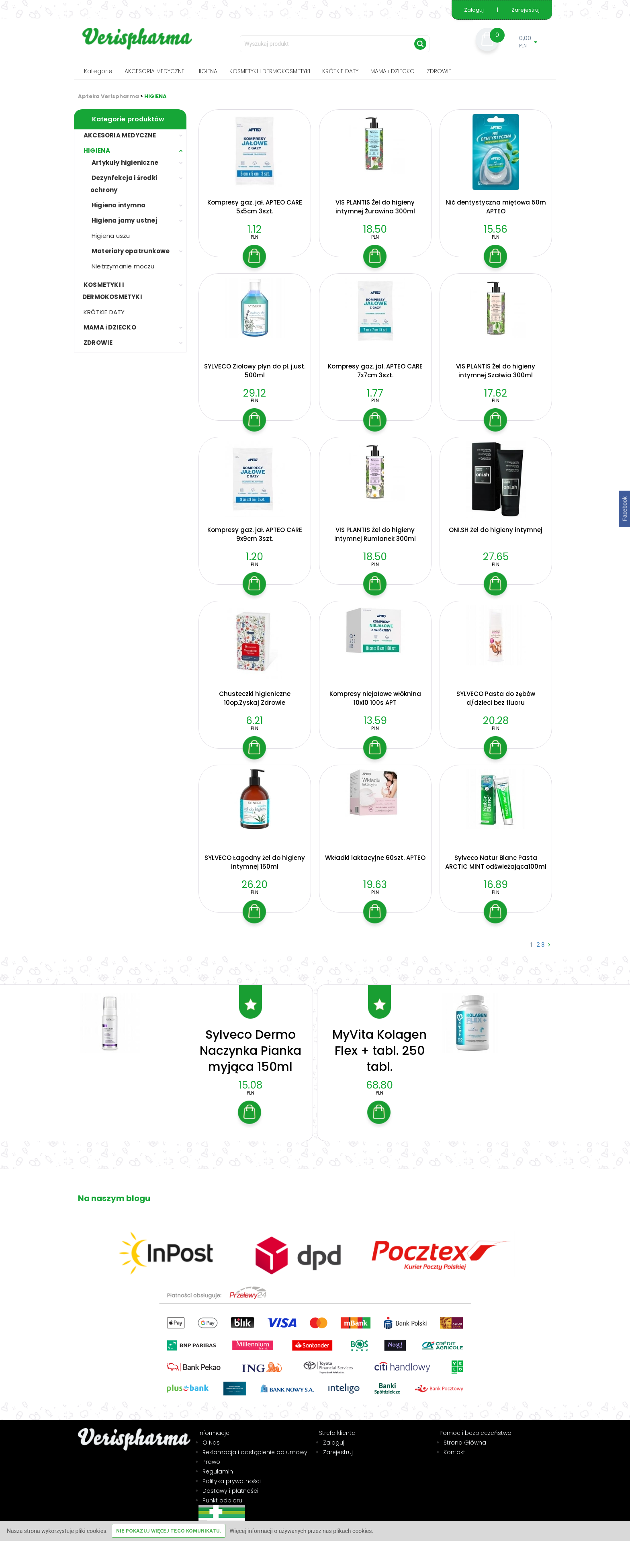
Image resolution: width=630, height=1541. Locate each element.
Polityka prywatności (231, 1473)
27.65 (496, 557)
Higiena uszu (111, 235)
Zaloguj (474, 10)
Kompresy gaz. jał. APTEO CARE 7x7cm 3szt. (375, 370)
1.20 (254, 557)
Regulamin (217, 1464)
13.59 (375, 721)
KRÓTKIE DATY (340, 71)
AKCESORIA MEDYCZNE (154, 71)
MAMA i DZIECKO (392, 71)
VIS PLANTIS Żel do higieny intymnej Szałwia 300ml (495, 370)
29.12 (254, 393)
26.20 (254, 885)
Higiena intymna (118, 205)
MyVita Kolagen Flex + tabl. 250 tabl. (379, 1043)
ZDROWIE (439, 71)
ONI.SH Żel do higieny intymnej (495, 530)
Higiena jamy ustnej (125, 220)
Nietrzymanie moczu (123, 266)
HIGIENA (206, 71)
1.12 (255, 229)
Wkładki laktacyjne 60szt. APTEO (375, 857)
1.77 (375, 393)
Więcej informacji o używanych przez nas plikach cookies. (301, 1531)
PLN (254, 236)
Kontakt (454, 1445)
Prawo (211, 1454)
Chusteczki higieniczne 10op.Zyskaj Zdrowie (254, 698)
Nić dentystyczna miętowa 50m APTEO (496, 206)
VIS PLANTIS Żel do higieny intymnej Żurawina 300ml (375, 206)
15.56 (495, 229)
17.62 (495, 393)
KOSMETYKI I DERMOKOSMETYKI (269, 71)
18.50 (375, 229)
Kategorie (98, 71)
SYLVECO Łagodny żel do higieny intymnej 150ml (255, 862)
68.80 (379, 1078)
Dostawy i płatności (230, 1483)
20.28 (496, 721)
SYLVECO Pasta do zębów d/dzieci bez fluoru (495, 698)
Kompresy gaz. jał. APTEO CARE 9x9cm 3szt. (254, 534)
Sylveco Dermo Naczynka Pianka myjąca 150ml (250, 1043)
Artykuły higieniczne (125, 162)
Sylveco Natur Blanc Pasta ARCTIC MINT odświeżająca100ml (495, 862)
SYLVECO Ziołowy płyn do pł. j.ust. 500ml (254, 370)
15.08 (250, 1078)
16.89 (496, 885)
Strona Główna (465, 1435)
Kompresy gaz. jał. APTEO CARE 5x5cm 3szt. (254, 206)
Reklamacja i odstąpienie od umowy (254, 1445)
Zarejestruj (525, 10)
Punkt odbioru (222, 1493)
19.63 (375, 885)
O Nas (211, 1435)
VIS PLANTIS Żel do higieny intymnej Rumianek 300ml (375, 534)
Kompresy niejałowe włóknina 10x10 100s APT (375, 698)
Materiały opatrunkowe (131, 251)
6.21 (254, 721)
